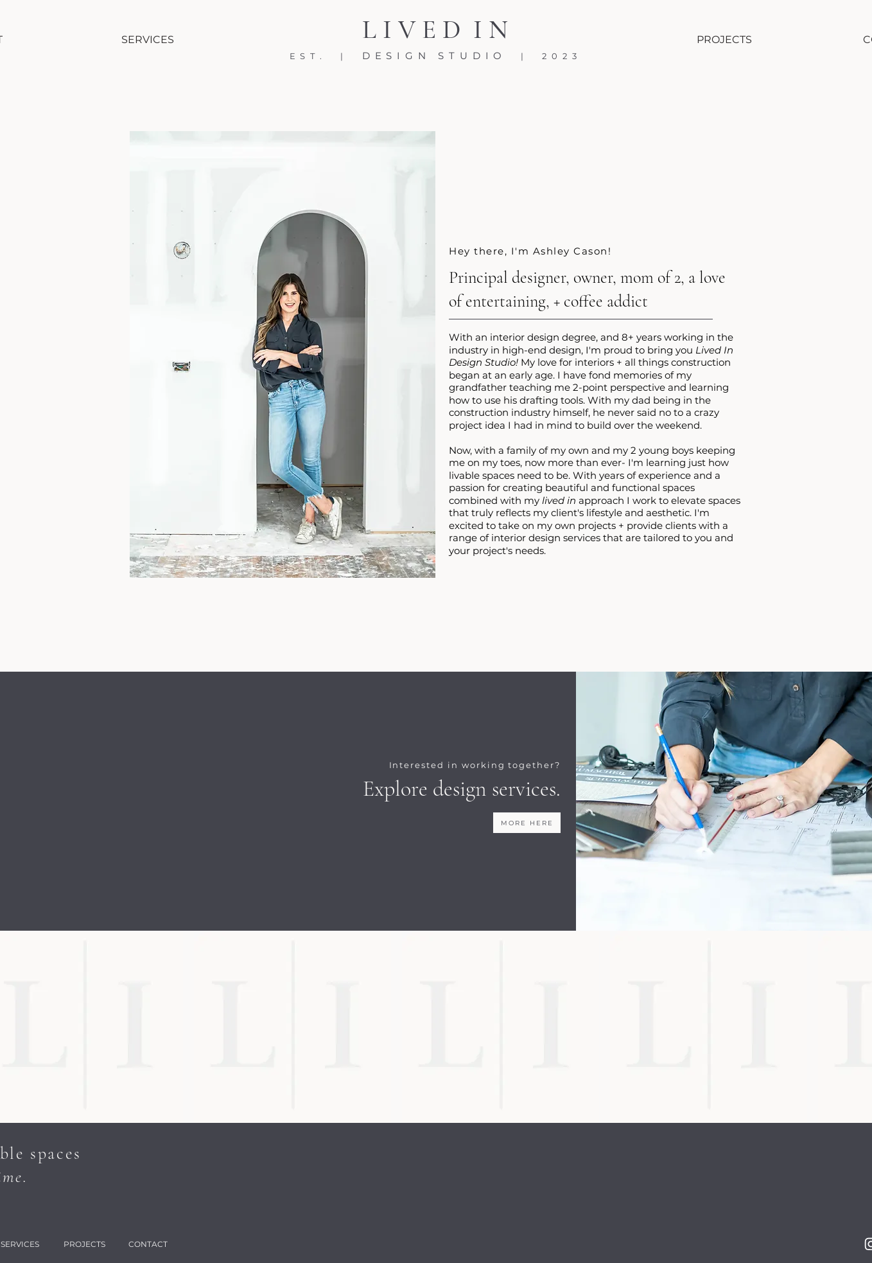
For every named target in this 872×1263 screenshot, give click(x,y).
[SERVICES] (147, 39)
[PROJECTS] (724, 39)
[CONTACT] (148, 1244)
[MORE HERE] (527, 822)
